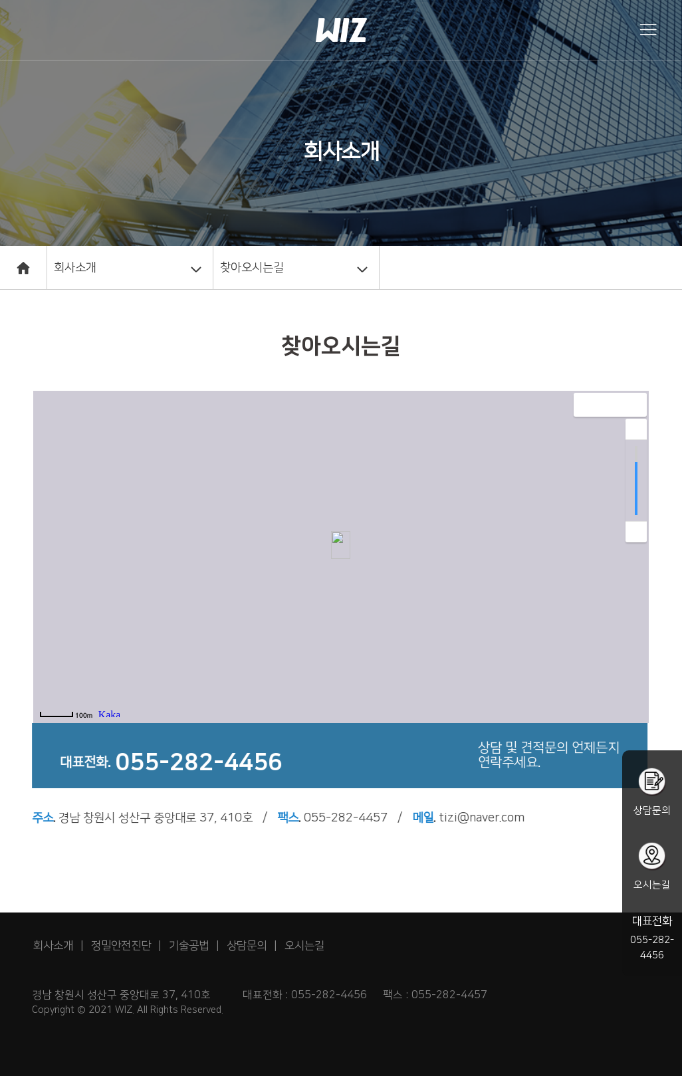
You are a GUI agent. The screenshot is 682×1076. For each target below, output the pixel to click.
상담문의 (247, 946)
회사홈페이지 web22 (341, 29)
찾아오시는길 (252, 267)
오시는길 (304, 946)
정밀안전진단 (121, 946)
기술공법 (189, 946)
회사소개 (75, 267)
